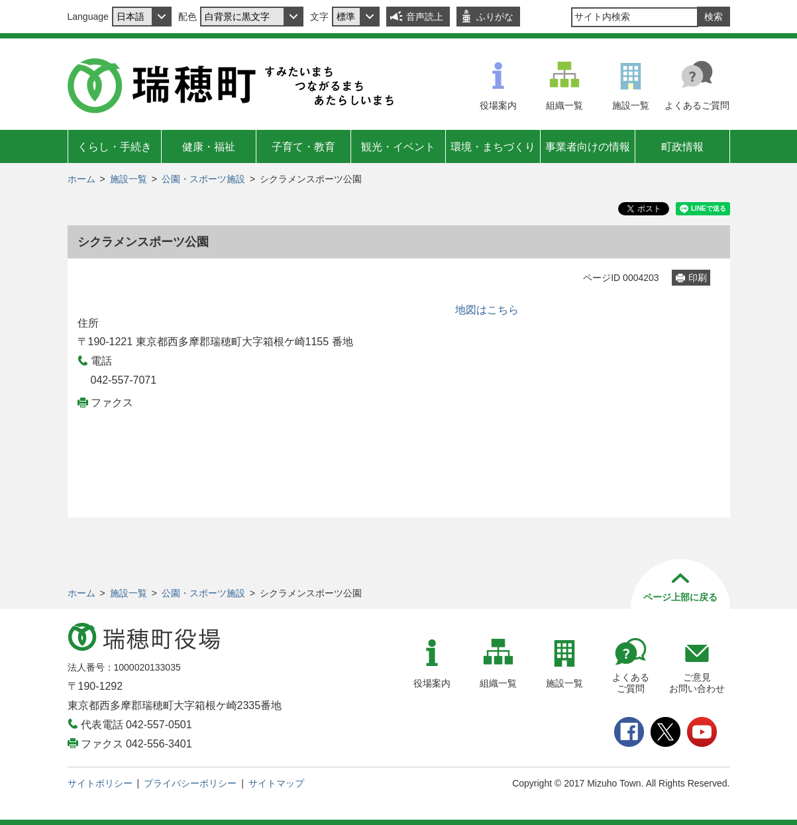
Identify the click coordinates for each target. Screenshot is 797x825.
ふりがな (494, 16)
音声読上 (424, 16)
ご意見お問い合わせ (697, 683)
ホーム (81, 179)
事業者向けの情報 (587, 146)
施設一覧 (630, 105)
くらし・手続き (115, 146)
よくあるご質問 (696, 105)
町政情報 (682, 146)
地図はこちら (487, 309)
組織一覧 (564, 105)
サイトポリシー (100, 783)
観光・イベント (398, 146)
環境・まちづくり (493, 146)
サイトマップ (276, 783)
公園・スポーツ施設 (203, 179)
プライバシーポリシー (190, 783)
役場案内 (498, 105)
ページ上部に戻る (680, 597)
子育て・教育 (303, 146)
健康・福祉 (208, 146)
